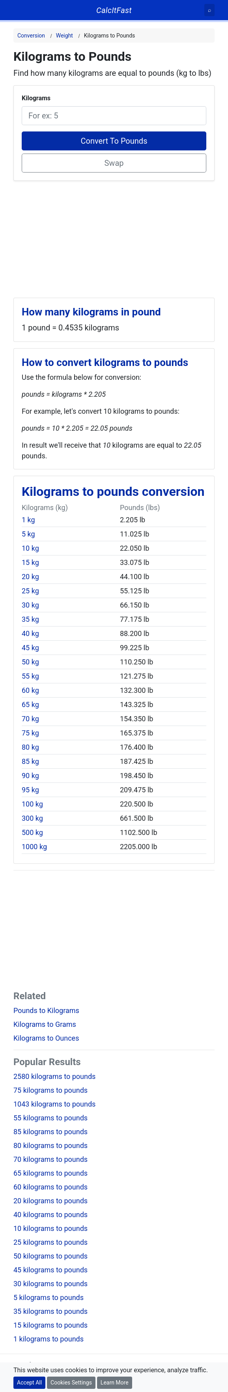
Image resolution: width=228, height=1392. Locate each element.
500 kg (32, 832)
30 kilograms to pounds (50, 1283)
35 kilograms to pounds (50, 1311)
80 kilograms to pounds (50, 1145)
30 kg (30, 605)
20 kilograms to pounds (50, 1201)
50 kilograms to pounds (50, 1256)
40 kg (30, 633)
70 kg (30, 719)
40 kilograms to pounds (50, 1214)
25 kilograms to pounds (50, 1242)
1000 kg (34, 846)
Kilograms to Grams (44, 1024)
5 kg (28, 534)
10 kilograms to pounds (50, 1228)
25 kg (30, 591)
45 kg (30, 647)
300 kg (32, 818)
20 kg (30, 576)
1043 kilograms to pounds (54, 1104)
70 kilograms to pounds (50, 1159)
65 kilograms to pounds (50, 1173)
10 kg (30, 548)
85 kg (30, 761)
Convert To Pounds (114, 141)
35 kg (30, 619)
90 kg (30, 775)
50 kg (30, 662)
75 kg (30, 733)
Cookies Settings (71, 1382)
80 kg (30, 747)
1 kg (28, 520)
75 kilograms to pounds (50, 1090)
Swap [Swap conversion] (113, 163)
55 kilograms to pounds (50, 1118)
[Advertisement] (114, 236)
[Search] (209, 10)
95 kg (30, 790)
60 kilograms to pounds (50, 1187)
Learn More (115, 1382)
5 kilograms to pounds (48, 1297)
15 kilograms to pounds (50, 1325)
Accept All (29, 1382)
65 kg (30, 704)
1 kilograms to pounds (48, 1339)
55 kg (30, 676)
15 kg (30, 562)
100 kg (32, 804)
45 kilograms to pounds (50, 1270)
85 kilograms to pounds (50, 1131)
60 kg (30, 690)
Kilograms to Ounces (46, 1038)
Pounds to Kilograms (46, 1010)
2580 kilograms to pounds (54, 1076)
